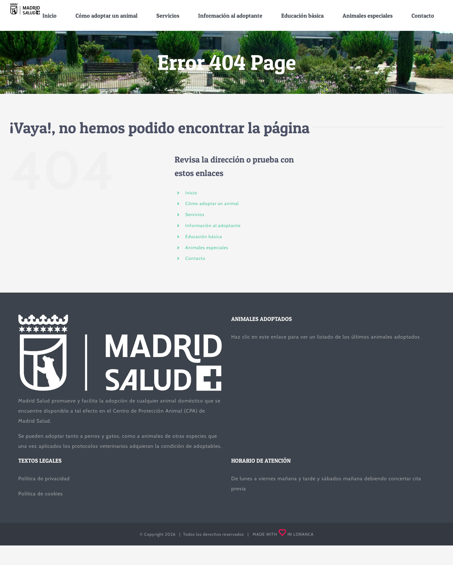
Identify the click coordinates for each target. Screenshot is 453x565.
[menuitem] (49, 15)
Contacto (195, 258)
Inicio (191, 192)
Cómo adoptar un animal (212, 203)
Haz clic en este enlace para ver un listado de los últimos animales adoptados (325, 337)
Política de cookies (40, 494)
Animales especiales (206, 247)
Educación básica (203, 236)
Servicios (194, 214)
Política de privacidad (44, 479)
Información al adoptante (213, 225)
